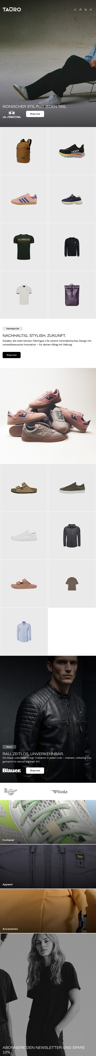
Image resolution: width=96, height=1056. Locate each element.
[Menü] (90, 9)
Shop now (35, 114)
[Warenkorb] (85, 9)
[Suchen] (75, 9)
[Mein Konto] (80, 9)
